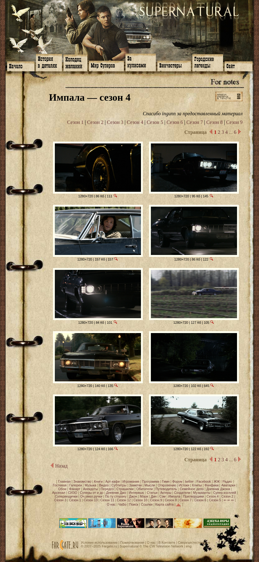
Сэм (162, 496)
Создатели (182, 492)
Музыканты (201, 492)
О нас (111, 504)
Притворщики (193, 496)
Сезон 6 (175, 122)
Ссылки (147, 504)
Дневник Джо (116, 492)
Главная (64, 481)
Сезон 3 (115, 122)
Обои (62, 489)
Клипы (197, 485)
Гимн (165, 481)
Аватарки (228, 485)
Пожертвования (132, 542)
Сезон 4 (135, 122)
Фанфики (211, 485)
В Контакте (166, 542)
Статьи (152, 492)
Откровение (167, 485)
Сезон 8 (214, 122)
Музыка (90, 485)
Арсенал (58, 492)
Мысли (149, 485)
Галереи (75, 485)
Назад (58, 465)
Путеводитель (166, 489)
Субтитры (119, 485)
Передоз (107, 489)
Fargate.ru (109, 546)
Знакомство (82, 481)
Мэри (144, 496)
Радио (227, 481)
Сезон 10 (140, 500)
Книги (98, 481)
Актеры (165, 492)
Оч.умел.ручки (91, 496)
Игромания (130, 481)
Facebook (203, 481)
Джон (133, 496)
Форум (177, 481)
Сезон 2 (95, 122)
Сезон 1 (75, 122)
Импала (174, 496)
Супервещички (66, 496)
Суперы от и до (91, 492)
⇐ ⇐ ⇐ (229, 500)
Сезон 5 (155, 122)
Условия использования (99, 542)
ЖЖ (217, 481)
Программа (150, 481)
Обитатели (144, 489)
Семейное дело (192, 489)
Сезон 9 (234, 122)
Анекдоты (90, 489)
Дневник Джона (218, 489)
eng (188, 546)
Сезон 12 (124, 500)
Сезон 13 (91, 500)
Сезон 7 (195, 122)
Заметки (135, 485)
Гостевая (60, 485)
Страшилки (125, 489)
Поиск (133, 504)
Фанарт (74, 489)
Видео (104, 485)
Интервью (136, 492)
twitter (189, 481)
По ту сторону (115, 496)
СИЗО (72, 492)
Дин (153, 496)
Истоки (184, 485)
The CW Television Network (163, 546)
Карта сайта (164, 504)
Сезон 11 (107, 500)
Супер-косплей (224, 492)
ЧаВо (122, 504)
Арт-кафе (112, 481)
